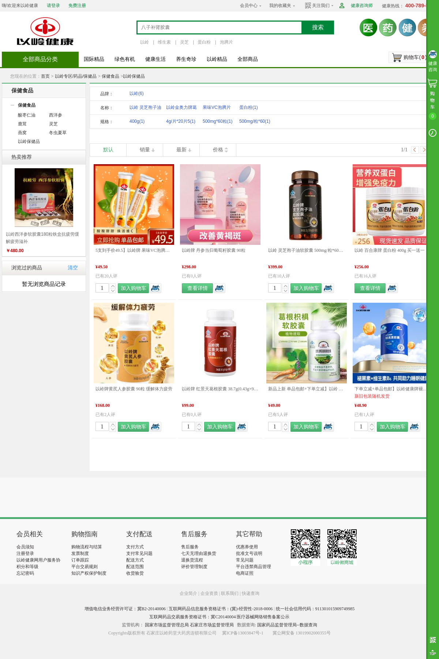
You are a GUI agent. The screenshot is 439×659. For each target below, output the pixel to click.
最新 (181, 149)
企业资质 (209, 593)
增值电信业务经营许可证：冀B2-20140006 (125, 608)
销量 (145, 149)
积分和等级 (27, 566)
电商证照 (245, 573)
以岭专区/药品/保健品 (76, 76)
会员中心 (249, 5)
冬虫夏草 (58, 132)
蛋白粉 (204, 42)
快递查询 (250, 593)
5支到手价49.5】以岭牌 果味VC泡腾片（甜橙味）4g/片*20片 (133, 250)
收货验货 (135, 573)
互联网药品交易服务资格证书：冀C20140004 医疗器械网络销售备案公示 (219, 616)
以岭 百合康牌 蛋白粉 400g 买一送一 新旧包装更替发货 (392, 250)
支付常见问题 (139, 553)
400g (137, 121)
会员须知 (25, 546)
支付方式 (135, 546)
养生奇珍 (186, 59)
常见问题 (245, 560)
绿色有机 (125, 59)
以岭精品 (217, 59)
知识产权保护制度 (88, 573)
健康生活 (155, 59)
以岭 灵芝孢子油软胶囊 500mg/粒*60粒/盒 (306, 250)
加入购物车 (133, 288)
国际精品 (94, 59)
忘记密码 (25, 573)
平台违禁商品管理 (253, 566)
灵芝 (184, 42)
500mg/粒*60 (254, 121)
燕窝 (22, 132)
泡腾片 (226, 42)
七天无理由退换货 (198, 553)
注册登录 (25, 553)
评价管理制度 (194, 566)
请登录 (53, 5)
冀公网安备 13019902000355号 (302, 633)
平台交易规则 (84, 566)
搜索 (318, 27)
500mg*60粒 (217, 121)
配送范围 (135, 566)
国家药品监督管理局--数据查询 (287, 624)
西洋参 (55, 115)
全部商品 (247, 59)
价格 (218, 149)
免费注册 (77, 5)
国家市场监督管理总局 (167, 624)
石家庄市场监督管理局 (212, 624)
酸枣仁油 (26, 115)
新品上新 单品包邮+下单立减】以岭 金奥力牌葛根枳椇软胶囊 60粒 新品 (306, 388)
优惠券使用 (247, 546)
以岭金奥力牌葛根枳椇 (181, 109)
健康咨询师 (362, 5)
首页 (45, 76)
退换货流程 (192, 560)
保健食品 (110, 76)
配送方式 (135, 560)
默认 (108, 149)
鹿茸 (22, 123)
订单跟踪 (80, 560)
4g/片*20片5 (180, 121)
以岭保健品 (134, 76)
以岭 (144, 42)
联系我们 (230, 593)
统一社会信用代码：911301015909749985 (315, 608)
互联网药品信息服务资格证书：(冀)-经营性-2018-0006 (221, 608)
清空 (73, 267)
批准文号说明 (249, 553)
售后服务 (190, 546)
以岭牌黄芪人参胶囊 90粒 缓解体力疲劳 (133, 388)
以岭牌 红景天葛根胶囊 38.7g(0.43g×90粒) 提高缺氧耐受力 (220, 388)
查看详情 (197, 288)
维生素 (164, 42)
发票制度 (80, 553)
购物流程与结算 (86, 546)
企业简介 (189, 593)
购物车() (415, 57)
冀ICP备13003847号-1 (242, 633)
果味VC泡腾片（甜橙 (217, 109)
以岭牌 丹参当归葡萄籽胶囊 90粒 (213, 250)
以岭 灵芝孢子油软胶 (145, 109)
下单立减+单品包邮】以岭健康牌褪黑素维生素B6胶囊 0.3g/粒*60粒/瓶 (392, 388)
